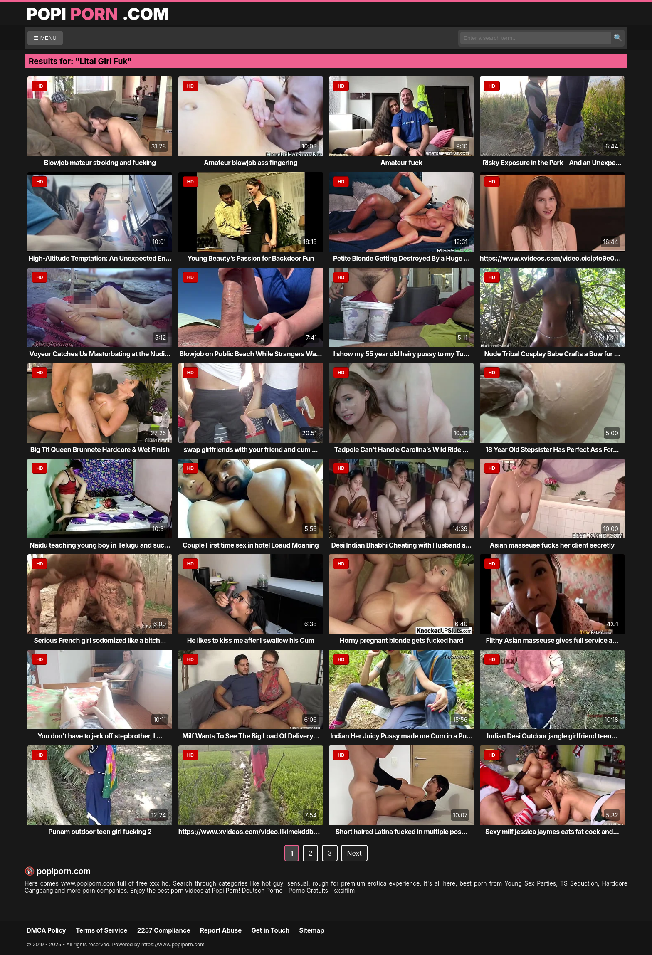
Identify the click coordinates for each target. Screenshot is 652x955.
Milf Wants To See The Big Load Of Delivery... (250, 736)
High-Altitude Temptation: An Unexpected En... (99, 258)
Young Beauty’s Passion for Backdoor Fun (251, 258)
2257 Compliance (163, 930)
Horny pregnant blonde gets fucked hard (401, 640)
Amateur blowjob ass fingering (250, 162)
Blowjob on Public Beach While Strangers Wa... (250, 354)
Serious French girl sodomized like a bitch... (100, 640)
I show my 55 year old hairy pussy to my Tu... (401, 354)
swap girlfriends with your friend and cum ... (250, 449)
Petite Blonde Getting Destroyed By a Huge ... (401, 258)
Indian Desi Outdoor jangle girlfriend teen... (552, 736)
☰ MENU (45, 38)
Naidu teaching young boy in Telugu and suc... (100, 545)
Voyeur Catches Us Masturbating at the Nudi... (99, 354)
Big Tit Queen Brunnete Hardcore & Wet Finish (100, 449)
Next (354, 853)
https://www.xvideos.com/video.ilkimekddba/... (251, 831)
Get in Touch (270, 930)
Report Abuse (221, 930)
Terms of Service (101, 930)
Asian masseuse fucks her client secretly (552, 545)
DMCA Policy (46, 930)
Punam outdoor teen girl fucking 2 (99, 831)
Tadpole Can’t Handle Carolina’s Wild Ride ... (401, 449)
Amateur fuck (401, 162)
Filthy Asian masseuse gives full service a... (552, 640)
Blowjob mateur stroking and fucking (100, 162)
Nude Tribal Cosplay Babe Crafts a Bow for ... (552, 354)
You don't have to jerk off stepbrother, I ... (99, 736)
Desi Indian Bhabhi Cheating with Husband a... (401, 545)
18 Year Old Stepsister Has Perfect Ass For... (552, 449)
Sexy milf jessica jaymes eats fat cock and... (552, 831)
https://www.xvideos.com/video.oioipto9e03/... (553, 258)
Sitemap (311, 930)
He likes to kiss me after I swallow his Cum (250, 640)
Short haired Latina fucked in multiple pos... (401, 831)
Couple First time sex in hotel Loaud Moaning (251, 545)
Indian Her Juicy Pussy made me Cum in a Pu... (401, 736)
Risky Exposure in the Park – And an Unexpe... (552, 162)
